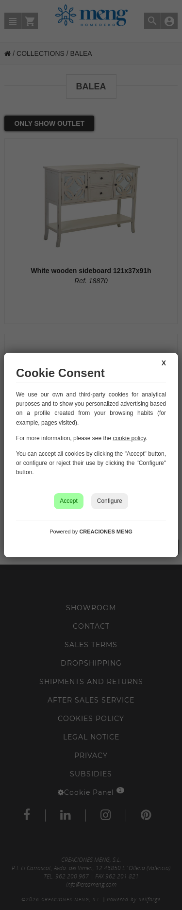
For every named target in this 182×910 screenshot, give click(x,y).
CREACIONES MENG (105, 531)
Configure (109, 501)
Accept (69, 501)
